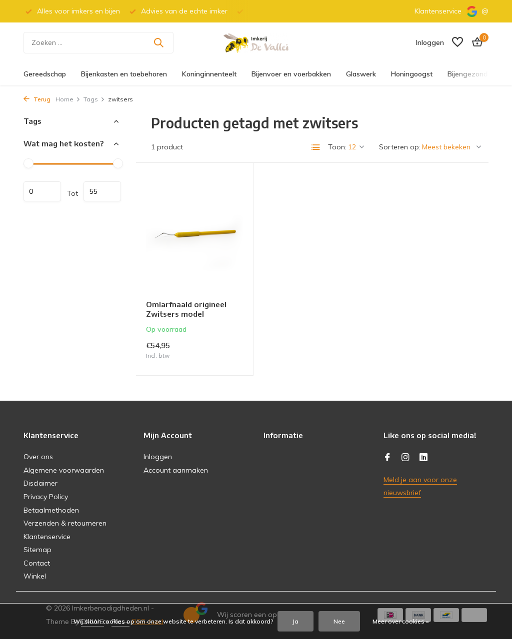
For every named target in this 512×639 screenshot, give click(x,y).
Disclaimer (41, 483)
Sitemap (38, 549)
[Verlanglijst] (457, 42)
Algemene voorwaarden (64, 470)
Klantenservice (438, 10)
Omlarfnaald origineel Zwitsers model (186, 309)
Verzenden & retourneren (65, 523)
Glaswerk (361, 73)
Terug (37, 99)
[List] (316, 147)
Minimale (42, 191)
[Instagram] (406, 457)
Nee (339, 621)
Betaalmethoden (51, 510)
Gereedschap (45, 73)
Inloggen (158, 456)
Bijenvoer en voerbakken (291, 73)
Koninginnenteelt (209, 73)
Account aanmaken (176, 470)
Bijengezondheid (474, 73)
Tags (94, 99)
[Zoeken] (99, 42)
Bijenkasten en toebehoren (124, 73)
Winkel (35, 576)
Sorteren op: (399, 146)
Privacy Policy (46, 496)
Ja (295, 621)
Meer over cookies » (400, 621)
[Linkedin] (424, 457)
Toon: (337, 146)
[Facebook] (388, 457)
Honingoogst (411, 73)
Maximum (102, 191)
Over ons (38, 456)
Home (68, 99)
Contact (37, 563)
